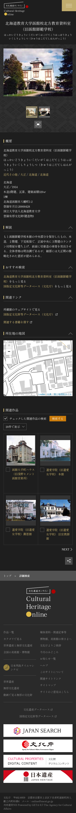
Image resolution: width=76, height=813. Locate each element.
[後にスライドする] (67, 549)
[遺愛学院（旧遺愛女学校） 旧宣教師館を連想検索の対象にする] (42, 530)
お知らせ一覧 (48, 659)
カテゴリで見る (12, 639)
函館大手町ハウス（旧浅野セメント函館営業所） (23, 474)
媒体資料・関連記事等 (53, 632)
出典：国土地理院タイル (59, 394)
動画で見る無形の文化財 (17, 695)
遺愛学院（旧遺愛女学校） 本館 (57, 472)
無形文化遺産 (11, 688)
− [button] (9, 352)
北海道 (33, 174)
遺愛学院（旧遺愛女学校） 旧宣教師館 (58, 534)
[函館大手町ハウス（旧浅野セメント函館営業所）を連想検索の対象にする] (8, 470)
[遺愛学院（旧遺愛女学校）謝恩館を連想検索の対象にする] (8, 530)
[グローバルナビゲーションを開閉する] (69, 5)
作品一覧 (8, 632)
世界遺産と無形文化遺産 (17, 645)
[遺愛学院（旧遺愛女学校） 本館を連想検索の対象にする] (42, 470)
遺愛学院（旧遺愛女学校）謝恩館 (23, 532)
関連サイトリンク (50, 678)
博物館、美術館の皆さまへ (56, 639)
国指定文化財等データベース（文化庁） (29, 286)
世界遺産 (8, 682)
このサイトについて (52, 672)
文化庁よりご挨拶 (50, 645)
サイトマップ (48, 685)
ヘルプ (44, 665)
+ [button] (9, 346)
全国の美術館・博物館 (16, 652)
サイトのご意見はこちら (54, 692)
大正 (23, 174)
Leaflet (42, 394)
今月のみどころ (49, 652)
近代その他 (10, 174)
